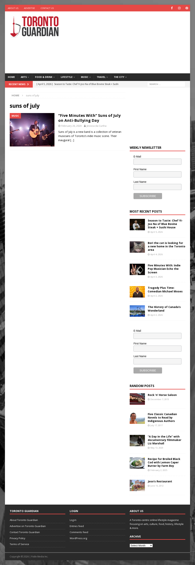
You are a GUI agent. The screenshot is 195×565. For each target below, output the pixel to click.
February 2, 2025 (158, 470)
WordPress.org (78, 538)
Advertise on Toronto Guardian (28, 526)
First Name (139, 169)
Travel (101, 77)
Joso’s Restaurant (160, 481)
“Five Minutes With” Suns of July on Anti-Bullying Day (89, 118)
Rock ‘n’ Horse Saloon (162, 395)
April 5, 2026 (156, 231)
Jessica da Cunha (96, 125)
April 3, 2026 (156, 276)
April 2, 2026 (156, 295)
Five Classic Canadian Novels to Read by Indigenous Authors (162, 417)
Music (84, 77)
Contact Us (47, 8)
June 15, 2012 (157, 485)
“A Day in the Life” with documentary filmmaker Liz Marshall (164, 440)
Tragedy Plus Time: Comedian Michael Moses (165, 289)
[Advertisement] (131, 41)
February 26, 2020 (71, 125)
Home (11, 77)
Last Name (139, 181)
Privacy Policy (17, 538)
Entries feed (77, 526)
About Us (13, 8)
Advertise (29, 8)
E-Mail (137, 156)
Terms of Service (19, 544)
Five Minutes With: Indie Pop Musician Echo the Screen (164, 269)
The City (119, 77)
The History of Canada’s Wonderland (164, 308)
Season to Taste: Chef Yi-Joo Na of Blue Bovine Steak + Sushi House (165, 224)
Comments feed (79, 532)
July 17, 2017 (156, 425)
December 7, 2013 (159, 399)
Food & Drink (43, 77)
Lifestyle (67, 77)
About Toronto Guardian (24, 520)
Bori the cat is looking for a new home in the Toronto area (166, 246)
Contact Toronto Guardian (25, 532)
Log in (73, 520)
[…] (72, 140)
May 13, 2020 (156, 447)
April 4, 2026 (156, 254)
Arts (24, 77)
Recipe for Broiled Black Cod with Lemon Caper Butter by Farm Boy (164, 462)
